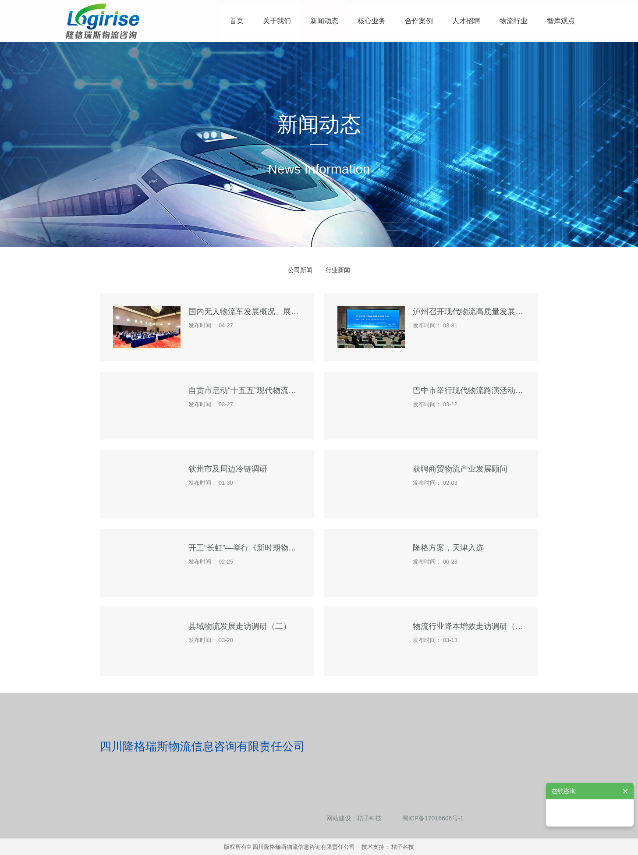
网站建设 (338, 818)
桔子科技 (369, 818)
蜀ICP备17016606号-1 (433, 818)
